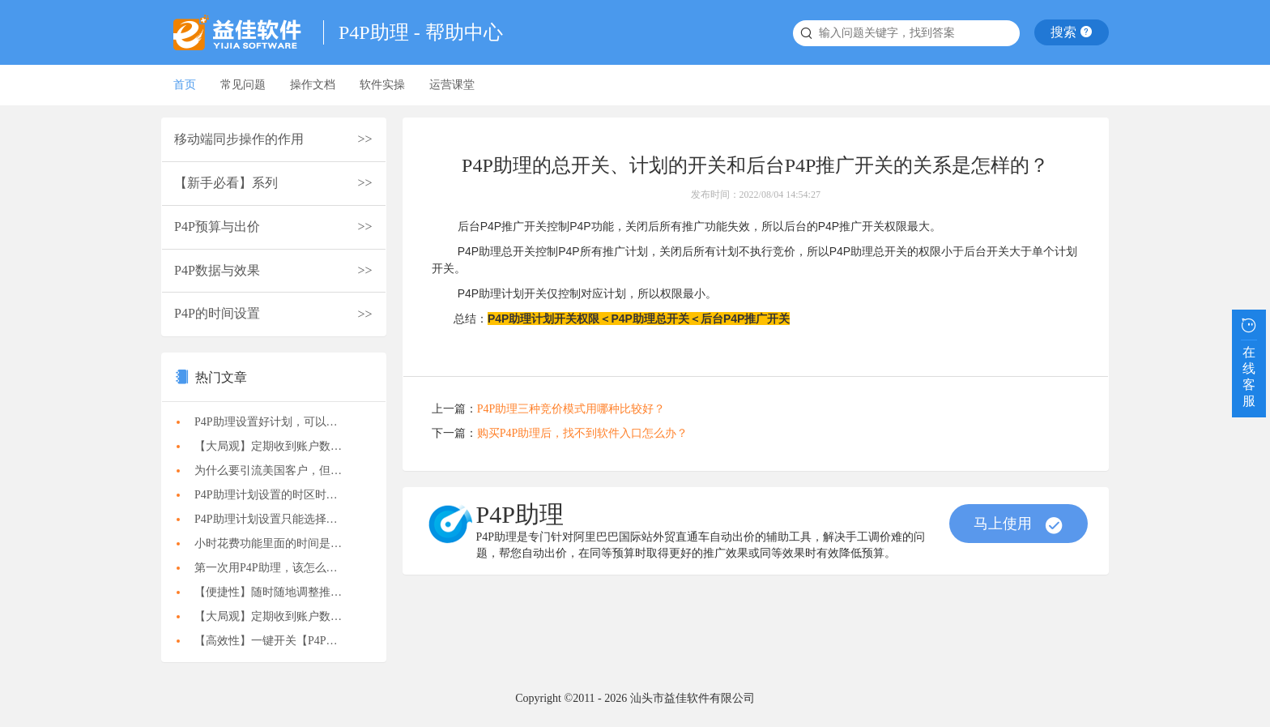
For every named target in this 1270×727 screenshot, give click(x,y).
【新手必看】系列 (226, 183)
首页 (184, 85)
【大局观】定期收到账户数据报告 (277, 446)
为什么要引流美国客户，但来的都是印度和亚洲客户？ (277, 470)
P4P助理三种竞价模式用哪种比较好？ (571, 409)
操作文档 (312, 85)
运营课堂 (452, 85)
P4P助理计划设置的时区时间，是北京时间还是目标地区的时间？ (277, 495)
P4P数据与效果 (217, 270)
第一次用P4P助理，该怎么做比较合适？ (277, 568)
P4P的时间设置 (217, 313)
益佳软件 (242, 32)
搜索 (1072, 32)
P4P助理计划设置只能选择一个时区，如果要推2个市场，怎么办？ (277, 519)
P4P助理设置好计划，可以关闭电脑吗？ (277, 422)
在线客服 (1249, 361)
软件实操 (382, 85)
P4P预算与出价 (217, 226)
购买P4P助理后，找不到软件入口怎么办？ (582, 433)
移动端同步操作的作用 (239, 139)
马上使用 (1018, 525)
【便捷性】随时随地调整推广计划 (277, 592)
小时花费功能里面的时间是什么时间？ (277, 543)
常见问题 (243, 85)
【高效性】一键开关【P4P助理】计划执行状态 (277, 641)
